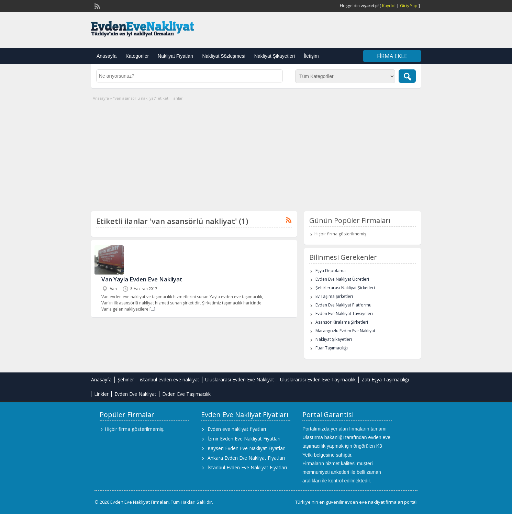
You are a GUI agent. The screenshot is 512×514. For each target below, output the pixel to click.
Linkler (101, 394)
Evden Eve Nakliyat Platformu (343, 305)
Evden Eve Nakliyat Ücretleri (342, 279)
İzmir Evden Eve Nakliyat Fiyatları (244, 438)
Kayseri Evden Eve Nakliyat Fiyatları (247, 448)
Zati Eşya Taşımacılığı (385, 379)
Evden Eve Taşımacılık (186, 394)
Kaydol (389, 6)
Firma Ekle (392, 56)
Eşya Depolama (330, 270)
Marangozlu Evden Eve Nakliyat (345, 331)
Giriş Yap (409, 6)
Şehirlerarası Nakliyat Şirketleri (345, 288)
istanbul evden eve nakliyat (169, 379)
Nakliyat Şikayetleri (274, 56)
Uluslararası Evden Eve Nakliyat (239, 379)
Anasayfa (106, 56)
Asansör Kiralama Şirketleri (341, 322)
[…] (152, 309)
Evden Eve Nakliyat (135, 394)
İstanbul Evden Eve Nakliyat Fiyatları (247, 467)
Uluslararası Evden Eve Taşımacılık (318, 379)
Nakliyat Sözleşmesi (223, 56)
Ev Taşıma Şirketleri (334, 296)
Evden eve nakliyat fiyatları (237, 429)
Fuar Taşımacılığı (331, 348)
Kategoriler (137, 56)
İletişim (311, 56)
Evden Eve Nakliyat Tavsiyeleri (344, 313)
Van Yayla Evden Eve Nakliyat (141, 279)
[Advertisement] (256, 153)
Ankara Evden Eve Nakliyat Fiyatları (246, 458)
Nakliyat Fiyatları (175, 56)
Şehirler (126, 379)
